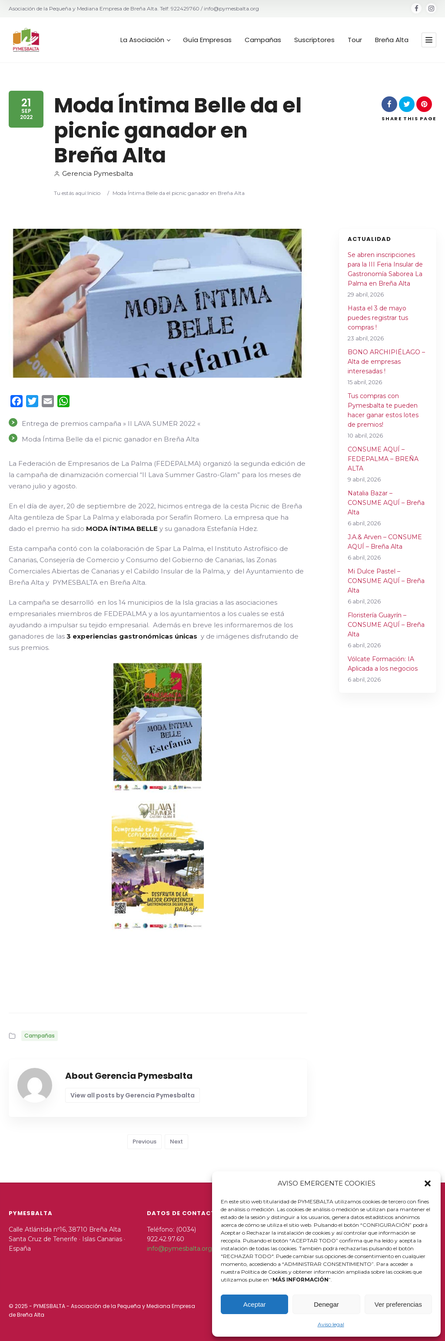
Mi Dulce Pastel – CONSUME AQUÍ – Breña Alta (386, 580)
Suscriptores (314, 40)
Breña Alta (391, 40)
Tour (355, 40)
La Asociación (145, 40)
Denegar (326, 1304)
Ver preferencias (398, 1304)
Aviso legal (331, 1324)
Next (176, 1141)
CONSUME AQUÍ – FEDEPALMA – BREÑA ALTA (383, 458)
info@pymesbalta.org (179, 1248)
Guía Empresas (207, 40)
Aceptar (254, 1304)
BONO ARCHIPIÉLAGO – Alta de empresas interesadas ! (386, 361)
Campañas (263, 40)
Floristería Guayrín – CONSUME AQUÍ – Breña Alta (386, 624)
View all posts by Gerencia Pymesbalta (132, 1095)
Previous (144, 1141)
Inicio (93, 193)
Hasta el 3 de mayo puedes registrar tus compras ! (378, 317)
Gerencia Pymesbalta (93, 173)
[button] (427, 1183)
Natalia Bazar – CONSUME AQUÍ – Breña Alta (386, 502)
